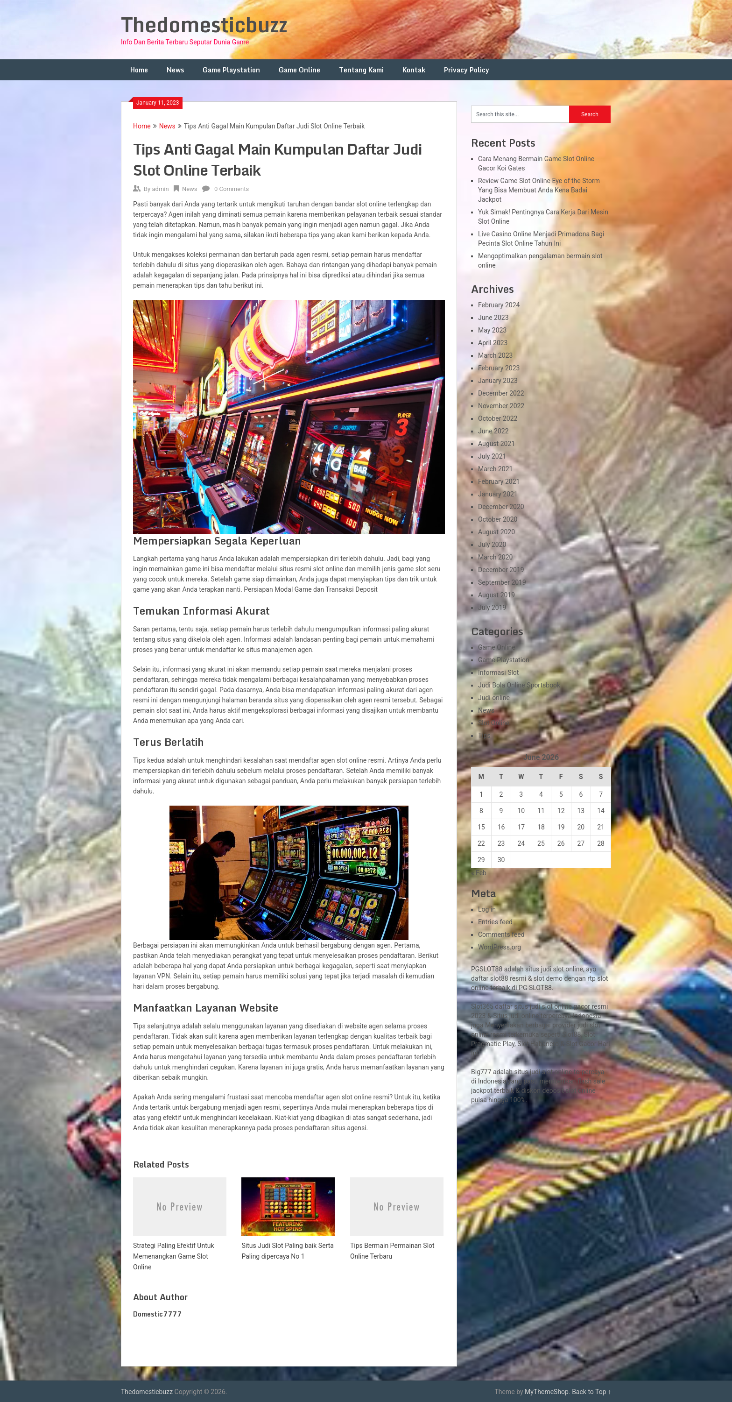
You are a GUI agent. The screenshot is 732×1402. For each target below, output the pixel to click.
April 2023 (493, 343)
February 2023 (499, 368)
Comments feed (501, 934)
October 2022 (497, 418)
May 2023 (492, 330)
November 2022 (501, 406)
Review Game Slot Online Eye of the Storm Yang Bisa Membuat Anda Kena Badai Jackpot (539, 190)
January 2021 (498, 494)
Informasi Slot (498, 672)
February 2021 (499, 481)
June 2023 (493, 317)
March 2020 (495, 557)
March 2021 (495, 469)
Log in (487, 909)
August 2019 (496, 595)
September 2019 (502, 582)
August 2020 (496, 532)
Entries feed (495, 922)
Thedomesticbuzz (204, 24)
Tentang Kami (361, 69)
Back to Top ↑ (591, 1391)
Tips (484, 735)
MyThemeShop (547, 1391)
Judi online (494, 697)
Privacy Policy (466, 69)
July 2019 (492, 607)
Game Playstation (231, 69)
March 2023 (495, 355)
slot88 (499, 978)
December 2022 (501, 393)
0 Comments (231, 188)
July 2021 (492, 456)
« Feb (478, 873)
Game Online (299, 69)
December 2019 (501, 570)
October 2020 (497, 519)
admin (160, 188)
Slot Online (493, 723)
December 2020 (501, 506)
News (175, 69)
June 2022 (493, 431)
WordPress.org (499, 947)
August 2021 (496, 443)
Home (139, 69)
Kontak (413, 69)
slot (595, 1025)
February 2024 (499, 305)
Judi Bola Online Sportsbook (519, 685)
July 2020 (492, 544)
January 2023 (498, 380)
